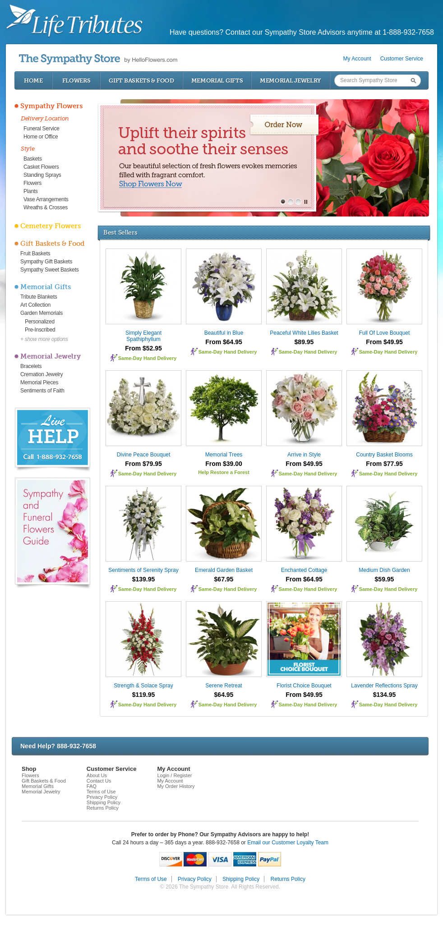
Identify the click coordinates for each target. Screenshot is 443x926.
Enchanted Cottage (304, 570)
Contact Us (99, 780)
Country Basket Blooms (384, 454)
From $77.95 (384, 463)
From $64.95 (223, 342)
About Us (97, 775)
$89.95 (304, 342)
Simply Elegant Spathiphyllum (143, 336)
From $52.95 (143, 348)
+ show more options (44, 339)
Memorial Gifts (217, 80)
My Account (357, 58)
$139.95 (143, 579)
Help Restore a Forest (223, 472)
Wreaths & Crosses (45, 207)
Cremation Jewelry (41, 374)
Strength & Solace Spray (143, 685)
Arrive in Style (304, 454)
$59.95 (384, 579)
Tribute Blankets (38, 297)
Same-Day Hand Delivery (147, 358)
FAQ (92, 786)
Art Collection (35, 305)
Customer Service (401, 58)
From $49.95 (384, 342)
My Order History (175, 786)
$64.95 (224, 694)
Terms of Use (101, 791)
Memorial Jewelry (290, 80)
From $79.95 (143, 463)
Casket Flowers (41, 167)
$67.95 (224, 579)
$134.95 (384, 694)
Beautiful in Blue (224, 333)
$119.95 (143, 694)
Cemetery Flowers (50, 226)
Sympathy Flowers (51, 106)
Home (33, 80)
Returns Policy (103, 808)
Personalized (40, 321)
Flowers (76, 80)
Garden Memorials (41, 313)
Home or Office (40, 137)
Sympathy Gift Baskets (46, 261)
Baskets (32, 159)
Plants (30, 191)
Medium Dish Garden (384, 570)
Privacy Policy (102, 797)
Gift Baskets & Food (141, 80)
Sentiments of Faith (42, 390)
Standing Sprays (42, 175)
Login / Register (174, 775)
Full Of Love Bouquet (384, 333)
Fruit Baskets (35, 253)
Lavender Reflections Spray (384, 685)
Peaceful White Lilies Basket (304, 333)
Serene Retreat (223, 685)
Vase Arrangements (45, 199)
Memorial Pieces (39, 382)
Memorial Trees (224, 454)
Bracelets (31, 366)
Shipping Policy (103, 802)
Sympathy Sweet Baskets (49, 270)
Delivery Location (45, 118)
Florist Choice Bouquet (304, 685)
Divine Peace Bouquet (144, 454)
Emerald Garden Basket (224, 570)
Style (28, 148)
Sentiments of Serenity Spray (143, 570)
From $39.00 (223, 463)
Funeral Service (41, 128)
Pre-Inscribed (40, 330)
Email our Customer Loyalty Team (287, 842)
